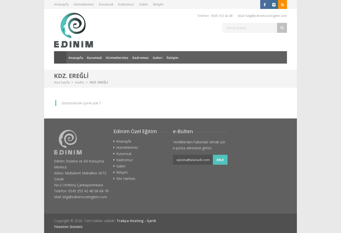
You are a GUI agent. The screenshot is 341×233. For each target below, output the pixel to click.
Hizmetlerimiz (84, 4)
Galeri (143, 4)
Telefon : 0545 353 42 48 (214, 15)
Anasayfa (61, 4)
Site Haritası (125, 178)
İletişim (158, 4)
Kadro (79, 82)
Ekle (220, 159)
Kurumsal (106, 4)
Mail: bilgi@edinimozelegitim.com (262, 15)
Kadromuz (126, 4)
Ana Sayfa (60, 57)
